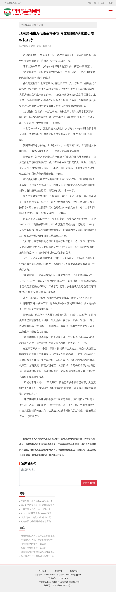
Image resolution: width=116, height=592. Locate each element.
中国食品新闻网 (28, 25)
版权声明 (74, 571)
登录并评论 (89, 482)
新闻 (40, 25)
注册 (102, 3)
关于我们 (42, 571)
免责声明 (58, 571)
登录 (111, 3)
